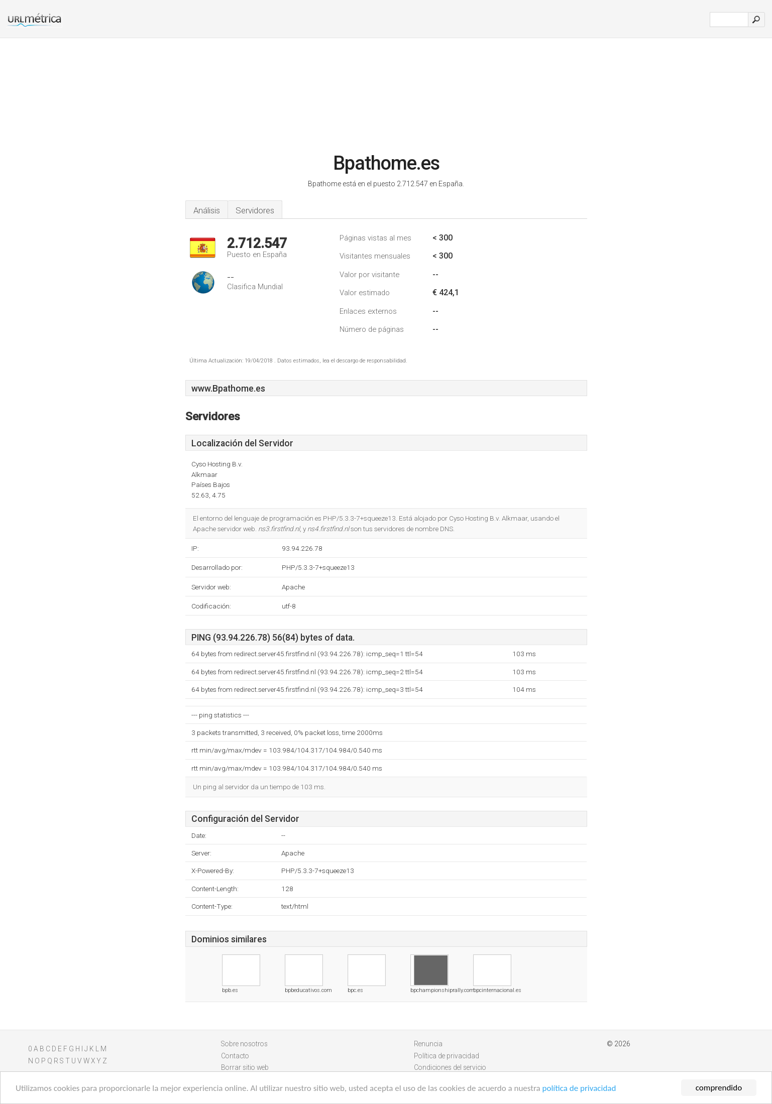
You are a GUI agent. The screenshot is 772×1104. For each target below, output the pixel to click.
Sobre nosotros (244, 1044)
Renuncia (428, 1044)
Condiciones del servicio (450, 1067)
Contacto (235, 1056)
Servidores (255, 210)
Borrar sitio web (245, 1067)
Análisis (206, 210)
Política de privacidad (446, 1056)
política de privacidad (579, 1090)
